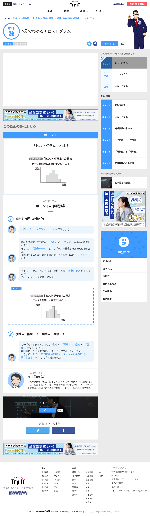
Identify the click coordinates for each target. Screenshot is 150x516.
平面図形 (107, 291)
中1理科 (57, 472)
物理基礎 (89, 472)
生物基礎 (89, 480)
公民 (56, 491)
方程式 (106, 276)
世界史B (89, 498)
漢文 (101, 476)
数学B (74, 495)
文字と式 (107, 269)
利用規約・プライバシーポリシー (126, 479)
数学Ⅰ (75, 480)
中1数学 (45, 483)
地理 (56, 483)
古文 (101, 472)
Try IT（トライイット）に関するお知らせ (129, 490)
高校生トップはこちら (22, 4)
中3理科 (57, 480)
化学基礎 (89, 476)
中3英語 (45, 480)
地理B (88, 502)
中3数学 (45, 491)
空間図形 (107, 298)
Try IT (75, 4)
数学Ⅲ (75, 487)
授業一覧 (115, 487)
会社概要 (115, 475)
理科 (83, 11)
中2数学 (45, 487)
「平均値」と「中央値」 (127, 140)
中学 (43, 468)
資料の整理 (105, 96)
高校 (74, 468)
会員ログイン (119, 4)
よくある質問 (117, 483)
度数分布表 (120, 105)
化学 (87, 487)
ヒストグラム (121, 62)
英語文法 (76, 472)
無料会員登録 (137, 4)
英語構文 (76, 476)
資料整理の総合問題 (124, 163)
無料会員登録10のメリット (123, 472)
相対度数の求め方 (123, 128)
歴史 (56, 487)
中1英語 (45, 472)
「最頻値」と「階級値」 (127, 151)
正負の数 (107, 261)
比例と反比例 (109, 283)
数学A (74, 491)
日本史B (89, 495)
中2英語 (45, 476)
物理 (87, 483)
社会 (99, 11)
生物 (87, 491)
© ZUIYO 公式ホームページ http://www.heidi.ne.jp (55, 511)
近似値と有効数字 (123, 182)
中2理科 (57, 476)
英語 (50, 11)
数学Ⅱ (75, 483)
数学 (66, 11)
